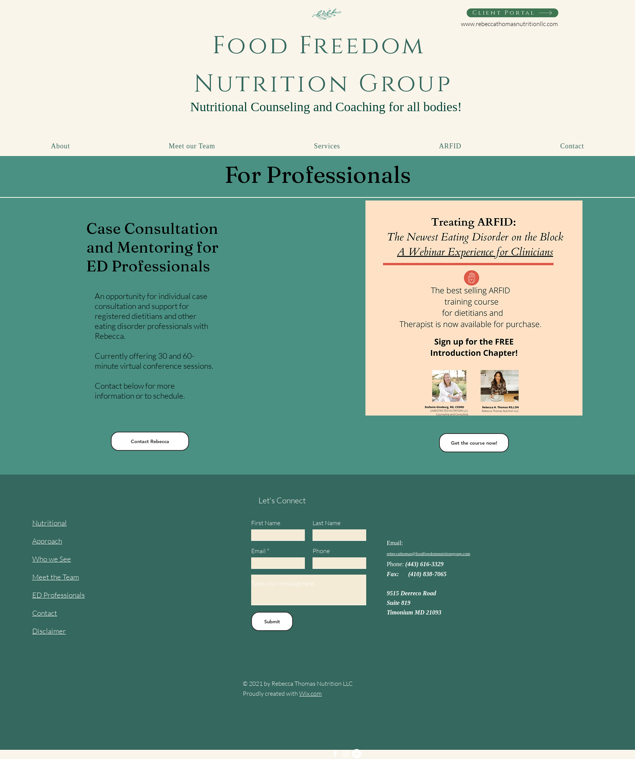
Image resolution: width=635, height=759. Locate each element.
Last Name (327, 523)
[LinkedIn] (356, 753)
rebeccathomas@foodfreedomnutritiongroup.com (428, 553)
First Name (265, 523)
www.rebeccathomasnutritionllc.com (509, 24)
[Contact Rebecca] (150, 441)
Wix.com (310, 693)
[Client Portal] (512, 12)
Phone (321, 551)
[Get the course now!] (474, 442)
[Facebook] (335, 753)
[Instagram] (345, 753)
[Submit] (272, 621)
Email (258, 551)
